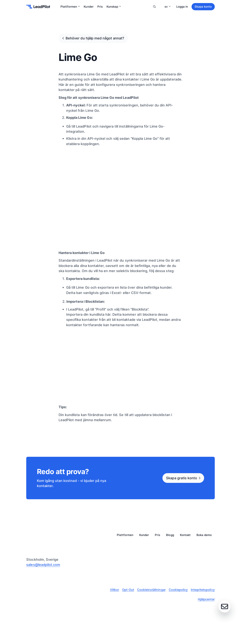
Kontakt (185, 535)
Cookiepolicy (178, 590)
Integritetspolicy (203, 590)
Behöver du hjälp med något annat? (95, 38)
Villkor (114, 590)
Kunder (88, 6)
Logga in (182, 6)
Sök (154, 6)
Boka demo (204, 535)
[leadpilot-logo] (38, 7)
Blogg (170, 535)
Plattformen (70, 6)
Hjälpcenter (206, 599)
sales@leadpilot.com (43, 564)
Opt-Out (128, 590)
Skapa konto (203, 6)
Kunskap (114, 6)
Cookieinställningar (151, 590)
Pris (100, 6)
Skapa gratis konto (181, 478)
